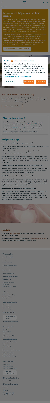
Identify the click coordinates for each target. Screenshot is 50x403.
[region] (25, 71)
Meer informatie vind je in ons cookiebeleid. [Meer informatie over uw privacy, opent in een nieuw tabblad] (18, 76)
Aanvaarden (41, 81)
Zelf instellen (9, 81)
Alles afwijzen (29, 81)
